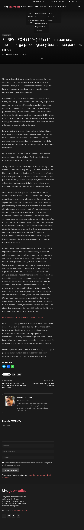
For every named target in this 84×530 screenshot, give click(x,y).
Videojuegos (38, 30)
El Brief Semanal (32, 17)
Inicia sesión (62, 6)
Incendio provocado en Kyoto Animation (43, 384)
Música (42, 20)
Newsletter (54, 1)
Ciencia (50, 13)
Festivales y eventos (41, 23)
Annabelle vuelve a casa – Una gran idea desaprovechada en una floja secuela (14, 385)
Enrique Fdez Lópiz (11, 54)
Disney (19, 374)
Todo (29, 13)
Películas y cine (6, 35)
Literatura (43, 13)
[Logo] (12, 6)
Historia (42, 17)
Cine (36, 6)
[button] (79, 7)
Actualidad (22, 6)
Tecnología (52, 6)
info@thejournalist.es (19, 510)
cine (13, 374)
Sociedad (50, 20)
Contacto (61, 1)
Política (30, 6)
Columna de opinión (31, 21)
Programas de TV (40, 26)
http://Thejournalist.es (23, 401)
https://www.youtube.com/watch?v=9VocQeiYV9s (23, 317)
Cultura (43, 6)
